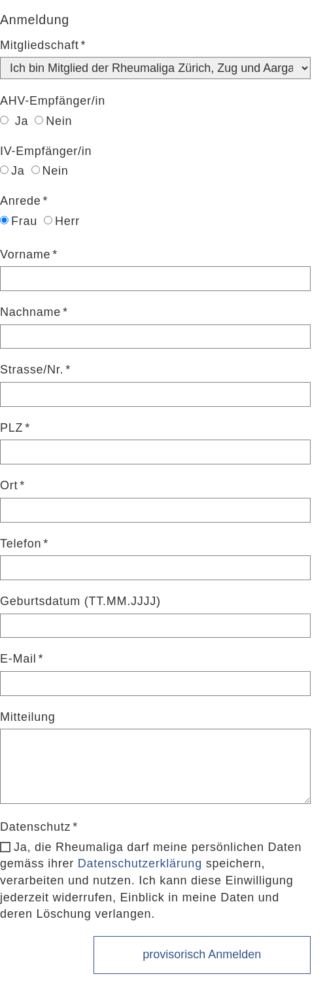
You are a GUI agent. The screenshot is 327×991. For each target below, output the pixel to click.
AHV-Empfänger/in (52, 100)
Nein (53, 121)
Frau (18, 221)
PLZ (11, 427)
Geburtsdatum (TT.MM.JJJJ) (80, 601)
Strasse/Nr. (31, 369)
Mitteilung (28, 716)
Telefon (20, 543)
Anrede (20, 200)
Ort (9, 485)
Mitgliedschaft (39, 45)
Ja (14, 121)
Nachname (30, 312)
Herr (62, 221)
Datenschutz (35, 826)
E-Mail (18, 658)
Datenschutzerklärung (140, 863)
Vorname (25, 254)
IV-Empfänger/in (46, 151)
